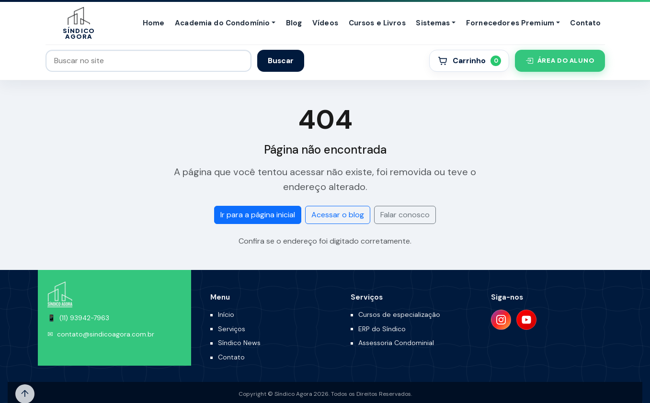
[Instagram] (501, 320)
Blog (294, 23)
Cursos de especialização (399, 314)
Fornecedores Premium (510, 23)
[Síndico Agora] (79, 23)
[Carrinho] (469, 61)
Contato (585, 23)
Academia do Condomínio (222, 23)
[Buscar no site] (149, 61)
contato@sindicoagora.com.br (105, 334)
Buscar (281, 61)
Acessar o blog (337, 215)
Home (154, 23)
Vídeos (325, 23)
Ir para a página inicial (257, 215)
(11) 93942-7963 (84, 318)
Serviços (231, 329)
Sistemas (433, 23)
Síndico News (239, 342)
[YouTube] (526, 320)
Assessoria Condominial (396, 342)
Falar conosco (405, 215)
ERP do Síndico (382, 329)
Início (226, 314)
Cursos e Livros (377, 23)
